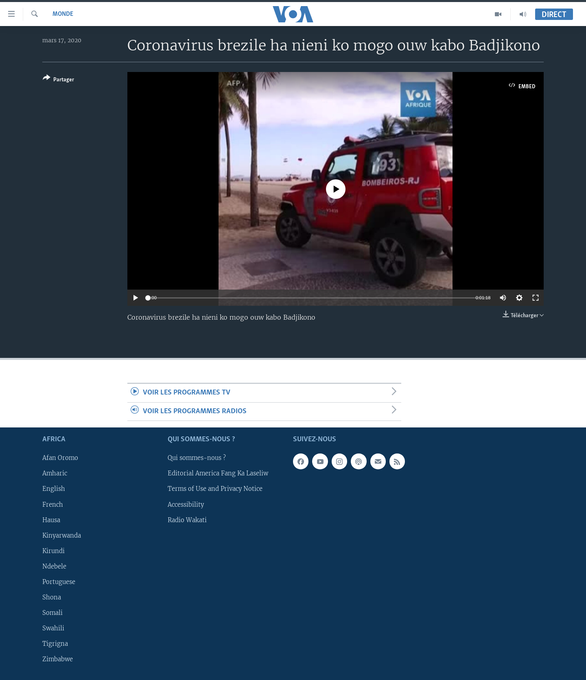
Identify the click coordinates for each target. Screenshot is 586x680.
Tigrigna (55, 643)
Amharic (54, 473)
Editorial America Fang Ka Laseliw (218, 473)
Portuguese (58, 582)
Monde (62, 14)
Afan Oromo (60, 458)
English (53, 489)
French (52, 504)
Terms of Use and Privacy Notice (215, 489)
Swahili (53, 628)
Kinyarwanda (61, 535)
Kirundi (53, 551)
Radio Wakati (187, 519)
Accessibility (186, 504)
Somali (52, 613)
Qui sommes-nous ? (197, 458)
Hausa (51, 519)
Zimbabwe (57, 659)
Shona (51, 597)
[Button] (58, 80)
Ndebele (54, 566)
